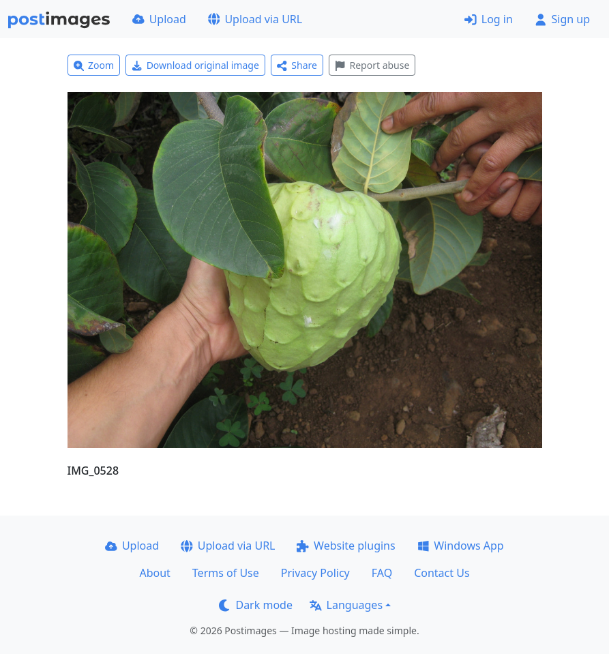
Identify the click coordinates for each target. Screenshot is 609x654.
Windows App (460, 545)
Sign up (562, 19)
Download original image (195, 65)
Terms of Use (225, 572)
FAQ (382, 572)
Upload (159, 19)
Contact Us (441, 572)
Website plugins (346, 545)
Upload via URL (255, 19)
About (154, 572)
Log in (488, 19)
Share (297, 65)
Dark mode (256, 604)
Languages (346, 604)
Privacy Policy (315, 572)
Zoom (94, 65)
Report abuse (372, 65)
